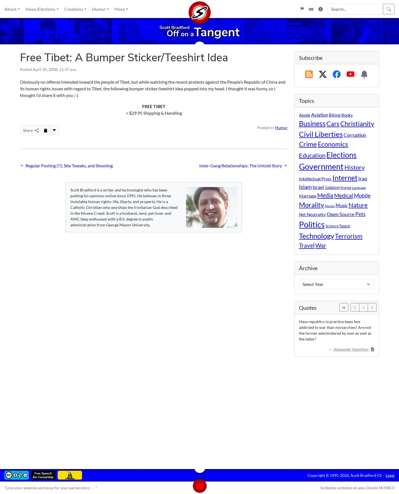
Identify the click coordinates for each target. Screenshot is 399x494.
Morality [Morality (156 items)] (311, 205)
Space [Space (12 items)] (344, 225)
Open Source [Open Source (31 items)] (340, 214)
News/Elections (40, 9)
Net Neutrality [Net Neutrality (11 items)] (312, 214)
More (119, 9)
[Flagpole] (302, 9)
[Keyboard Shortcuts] (311, 9)
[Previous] (355, 307)
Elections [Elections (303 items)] (341, 154)
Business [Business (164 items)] (312, 123)
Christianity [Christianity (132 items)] (357, 123)
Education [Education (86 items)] (312, 155)
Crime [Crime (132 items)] (308, 144)
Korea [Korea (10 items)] (346, 187)
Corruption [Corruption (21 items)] (355, 135)
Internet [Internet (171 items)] (344, 178)
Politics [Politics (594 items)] (312, 224)
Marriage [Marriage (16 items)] (307, 195)
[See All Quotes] (343, 307)
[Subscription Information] (364, 74)
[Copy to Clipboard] (45, 130)
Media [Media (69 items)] (325, 195)
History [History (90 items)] (354, 167)
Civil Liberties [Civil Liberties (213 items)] (321, 134)
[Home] (199, 9)
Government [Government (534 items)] (321, 166)
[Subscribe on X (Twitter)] (323, 74)
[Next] (372, 307)
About (10, 9)
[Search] (389, 9)
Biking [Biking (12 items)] (335, 114)
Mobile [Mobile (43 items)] (362, 195)
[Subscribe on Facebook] (337, 74)
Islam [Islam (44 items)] (305, 187)
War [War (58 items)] (320, 245)
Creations (73, 9)
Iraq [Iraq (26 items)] (362, 178)
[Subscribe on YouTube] (350, 74)
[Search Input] (355, 9)
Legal (390, 475)
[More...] (54, 130)
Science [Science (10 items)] (332, 226)
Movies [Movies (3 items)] (330, 206)
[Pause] (363, 307)
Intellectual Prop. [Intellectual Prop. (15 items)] (315, 178)
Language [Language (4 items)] (359, 188)
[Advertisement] (186, 409)
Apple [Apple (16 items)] (304, 114)
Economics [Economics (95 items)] (333, 144)
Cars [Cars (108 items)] (332, 123)
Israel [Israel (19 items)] (318, 187)
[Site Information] (320, 9)
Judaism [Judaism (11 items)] (332, 187)
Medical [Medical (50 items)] (343, 195)
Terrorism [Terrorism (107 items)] (348, 236)
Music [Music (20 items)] (342, 205)
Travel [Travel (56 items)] (306, 245)
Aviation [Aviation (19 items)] (319, 115)
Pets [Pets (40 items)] (360, 214)
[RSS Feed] (309, 74)
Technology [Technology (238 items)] (316, 235)
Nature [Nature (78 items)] (358, 205)
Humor (99, 9)
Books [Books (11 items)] (347, 114)
